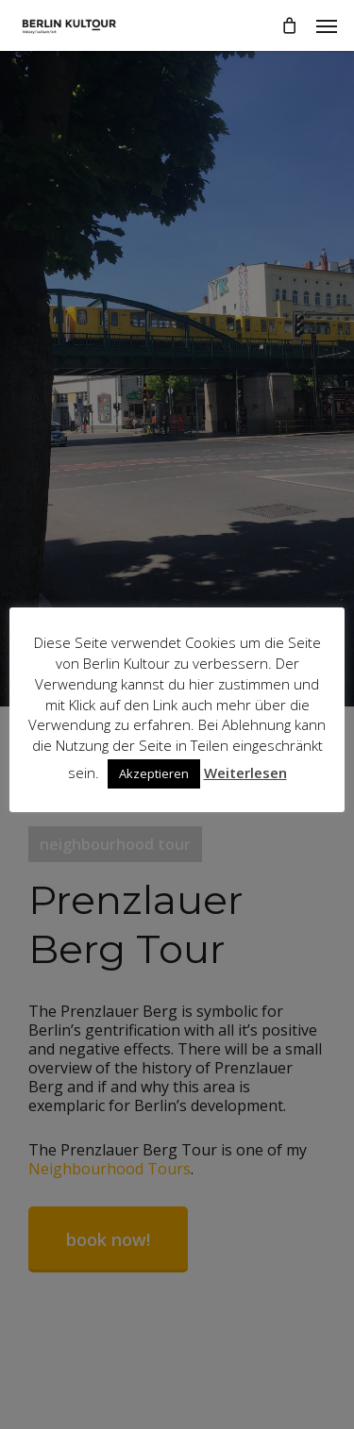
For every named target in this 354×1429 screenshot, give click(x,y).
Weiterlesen (245, 772)
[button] (326, 25)
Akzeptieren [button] (154, 773)
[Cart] (289, 25)
